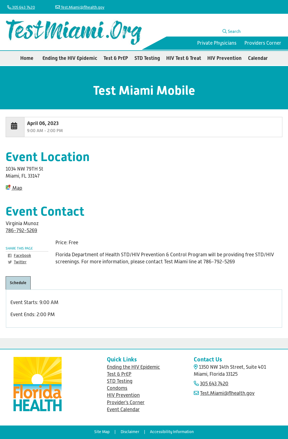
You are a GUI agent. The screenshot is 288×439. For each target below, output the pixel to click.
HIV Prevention (224, 58)
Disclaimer (130, 431)
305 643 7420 (21, 7)
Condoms (117, 388)
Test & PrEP (116, 58)
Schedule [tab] (18, 282)
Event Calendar (123, 409)
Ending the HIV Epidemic (69, 58)
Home (26, 58)
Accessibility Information (172, 431)
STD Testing (147, 58)
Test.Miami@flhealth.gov (79, 7)
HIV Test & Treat (183, 58)
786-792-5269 (21, 230)
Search (231, 31)
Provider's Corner (126, 402)
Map (14, 188)
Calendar (258, 58)
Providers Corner (262, 43)
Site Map (102, 431)
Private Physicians (217, 43)
